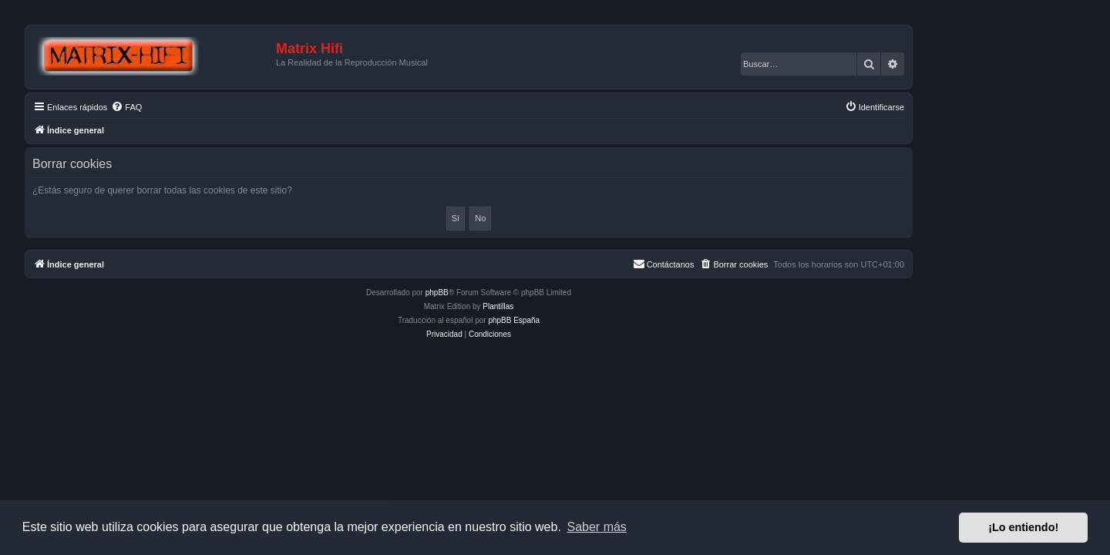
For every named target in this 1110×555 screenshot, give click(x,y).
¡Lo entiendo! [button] (1023, 527)
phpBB (523, 292)
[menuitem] (212, 107)
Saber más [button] (597, 526)
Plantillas (584, 306)
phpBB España (600, 320)
